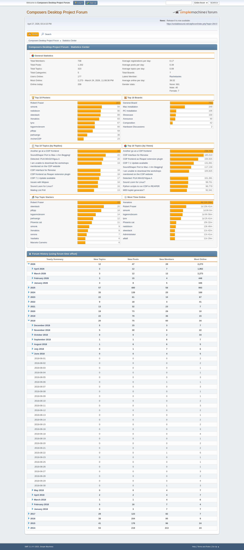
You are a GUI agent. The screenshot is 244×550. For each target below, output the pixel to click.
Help (194, 547)
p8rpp (33, 131)
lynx (32, 123)
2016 (32, 518)
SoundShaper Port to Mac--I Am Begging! (50, 155)
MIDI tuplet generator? (134, 190)
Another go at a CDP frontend (44, 151)
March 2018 (40, 499)
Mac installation (130, 107)
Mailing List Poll (38, 190)
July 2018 (39, 349)
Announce (128, 119)
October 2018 (41, 335)
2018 (32, 320)
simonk (33, 107)
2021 (32, 306)
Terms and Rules (204, 547)
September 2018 (42, 339)
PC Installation (130, 111)
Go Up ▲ (215, 547)
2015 (32, 523)
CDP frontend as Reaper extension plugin (50, 174)
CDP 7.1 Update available (42, 178)
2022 (32, 302)
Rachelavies (175, 76)
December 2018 (42, 325)
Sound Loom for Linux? (41, 186)
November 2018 (42, 330)
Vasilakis (34, 238)
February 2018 (41, 504)
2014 (32, 528)
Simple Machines (46, 547)
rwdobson (35, 111)
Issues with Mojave (39, 182)
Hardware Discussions (134, 127)
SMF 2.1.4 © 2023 (32, 547)
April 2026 (39, 269)
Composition (129, 123)
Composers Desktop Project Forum (57, 12)
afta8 (125, 238)
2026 (32, 264)
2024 (32, 292)
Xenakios (34, 119)
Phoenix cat (36, 222)
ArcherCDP (35, 139)
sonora (33, 234)
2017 (32, 514)
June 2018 (39, 353)
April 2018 (39, 495)
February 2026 (41, 278)
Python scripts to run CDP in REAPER (141, 186)
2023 (32, 297)
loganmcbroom (37, 127)
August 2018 (40, 344)
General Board (130, 103)
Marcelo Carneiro (38, 242)
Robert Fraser (37, 103)
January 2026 (41, 283)
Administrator (129, 234)
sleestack (35, 115)
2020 (32, 311)
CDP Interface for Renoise (43, 170)
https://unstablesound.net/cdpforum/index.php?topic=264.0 (192, 24)
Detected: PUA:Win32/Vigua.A (45, 159)
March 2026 (40, 273)
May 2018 (39, 490)
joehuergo (35, 135)
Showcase (128, 115)
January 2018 (41, 509)
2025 (32, 287)
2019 (32, 316)
